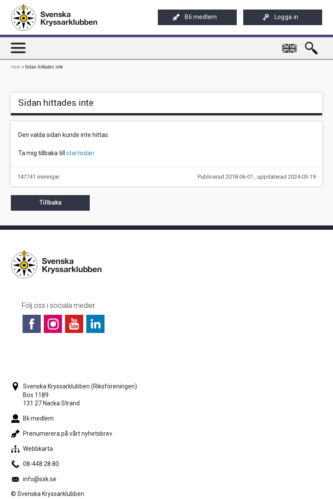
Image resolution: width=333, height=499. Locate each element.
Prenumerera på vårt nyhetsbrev (61, 433)
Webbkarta (32, 448)
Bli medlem (195, 17)
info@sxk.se (33, 479)
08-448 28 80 (35, 463)
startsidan (80, 153)
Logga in (280, 17)
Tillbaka (50, 202)
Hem (15, 67)
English (290, 44)
